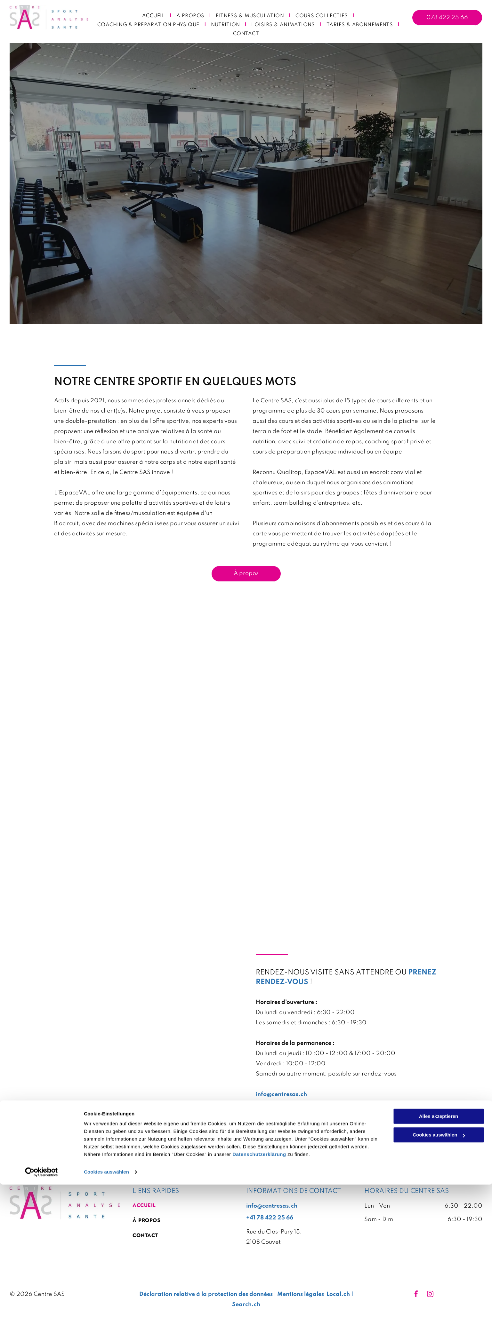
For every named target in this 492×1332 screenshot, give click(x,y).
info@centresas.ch (281, 1094)
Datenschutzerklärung (259, 1301)
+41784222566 (277, 1104)
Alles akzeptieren (438, 1263)
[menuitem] (154, 16)
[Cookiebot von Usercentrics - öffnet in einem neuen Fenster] (41, 1319)
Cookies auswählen (106, 1319)
